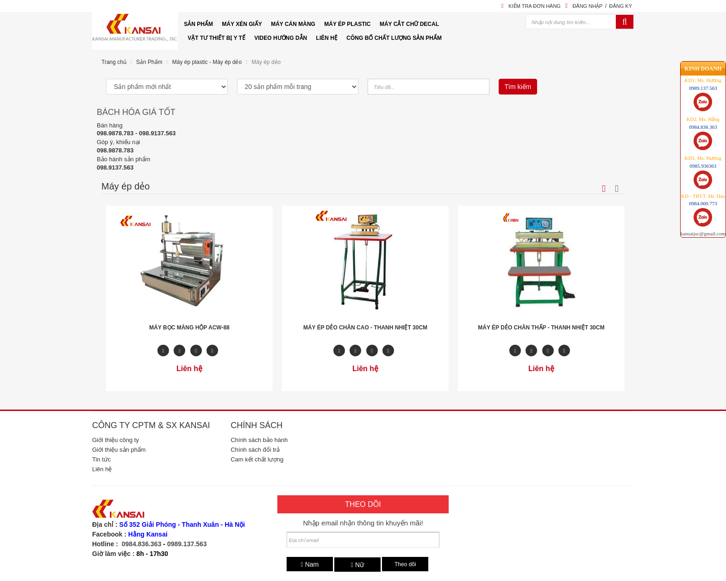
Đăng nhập (587, 6)
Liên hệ (102, 469)
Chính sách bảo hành (259, 439)
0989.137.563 (187, 544)
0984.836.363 (142, 544)
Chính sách (256, 425)
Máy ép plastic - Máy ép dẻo (207, 62)
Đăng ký (620, 6)
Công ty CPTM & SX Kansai (151, 425)
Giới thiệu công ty (115, 439)
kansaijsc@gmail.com (703, 199)
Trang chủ (113, 62)
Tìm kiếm (518, 86)
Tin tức (101, 459)
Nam (310, 564)
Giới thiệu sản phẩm (119, 449)
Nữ (357, 564)
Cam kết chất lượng (257, 459)
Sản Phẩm (149, 62)
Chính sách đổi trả (255, 449)
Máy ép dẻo (266, 62)
